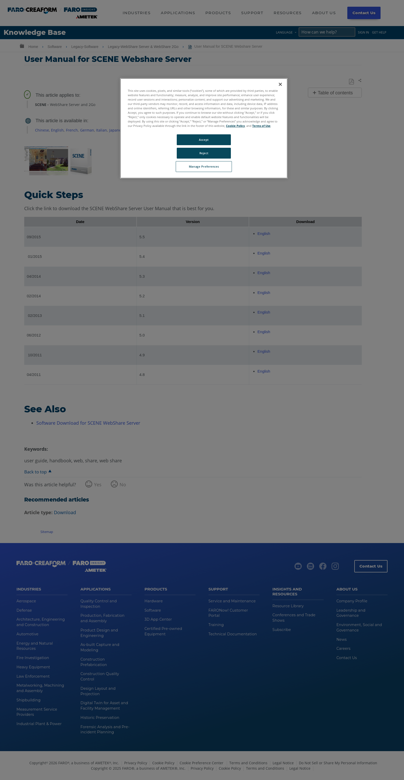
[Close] (280, 84)
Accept (203, 140)
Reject (203, 153)
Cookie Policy (235, 126)
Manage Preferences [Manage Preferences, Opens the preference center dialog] (204, 166)
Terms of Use (261, 126)
